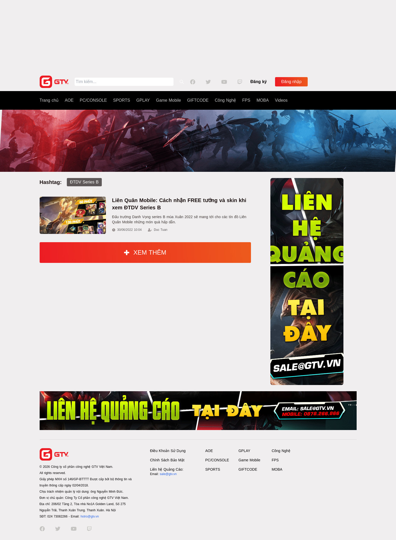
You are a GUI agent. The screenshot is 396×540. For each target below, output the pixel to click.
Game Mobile (168, 100)
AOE (69, 100)
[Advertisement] (198, 36)
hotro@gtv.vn (90, 516)
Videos (281, 100)
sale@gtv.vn (168, 474)
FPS (246, 100)
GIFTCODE (198, 100)
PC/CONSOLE (93, 100)
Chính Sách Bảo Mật (167, 460)
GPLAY (143, 100)
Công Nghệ (225, 100)
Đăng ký (258, 81)
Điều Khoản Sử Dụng (167, 451)
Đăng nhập (291, 81)
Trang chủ (49, 100)
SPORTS (121, 100)
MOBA (262, 100)
